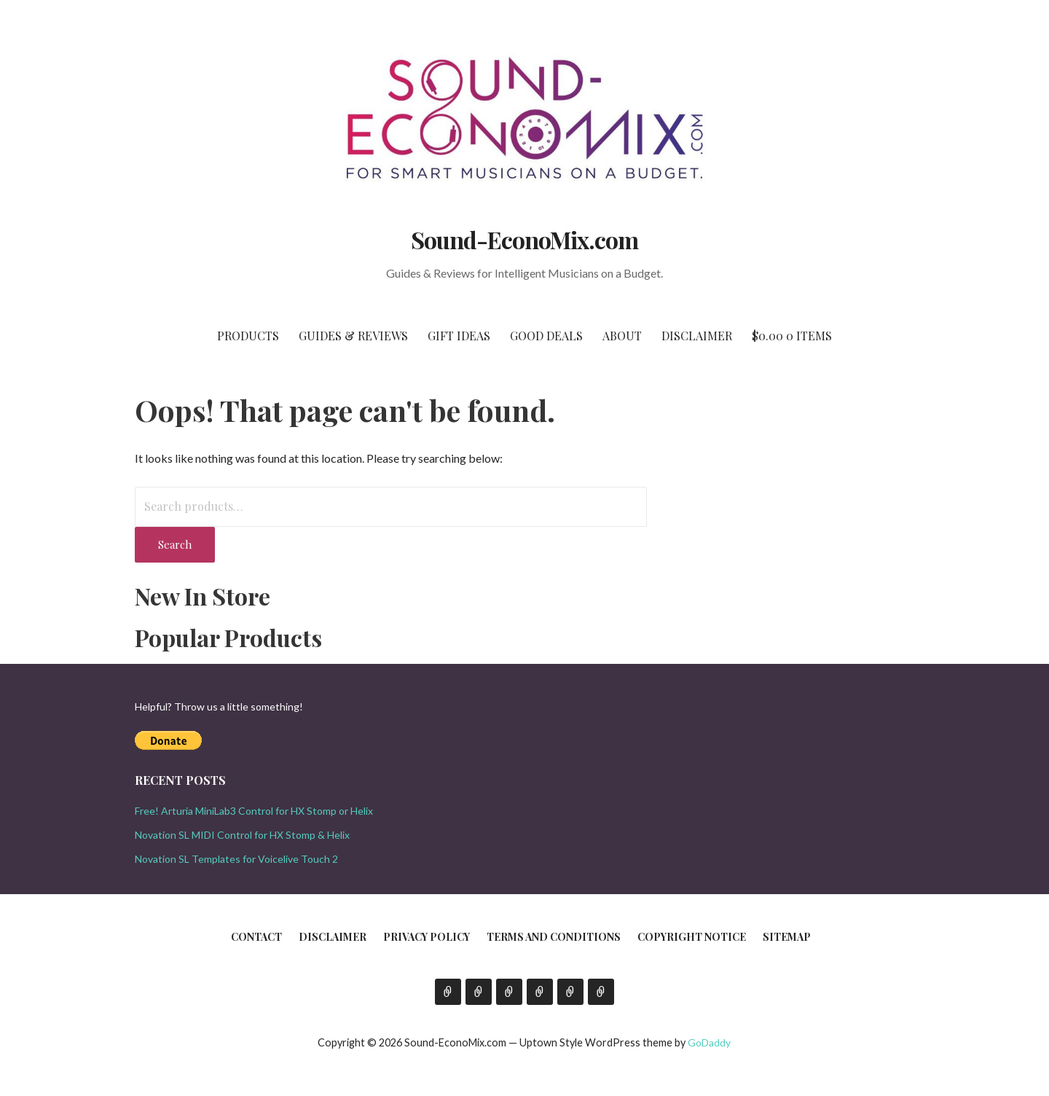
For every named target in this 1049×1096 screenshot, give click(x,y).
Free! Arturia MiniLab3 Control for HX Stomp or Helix (254, 811)
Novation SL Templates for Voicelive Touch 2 (236, 859)
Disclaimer (696, 335)
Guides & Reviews (353, 335)
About (622, 335)
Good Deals (546, 335)
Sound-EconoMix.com (525, 239)
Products (248, 335)
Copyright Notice (691, 937)
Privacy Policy (426, 937)
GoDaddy (709, 1042)
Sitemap (787, 937)
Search (175, 544)
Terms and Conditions (554, 937)
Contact (256, 937)
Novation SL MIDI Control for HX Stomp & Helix (242, 835)
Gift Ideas (459, 335)
